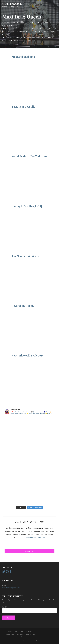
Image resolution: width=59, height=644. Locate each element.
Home (10, 631)
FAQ (20, 637)
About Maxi (10, 634)
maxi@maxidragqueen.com (35, 537)
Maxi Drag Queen (12, 3)
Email (4, 607)
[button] (54, 4)
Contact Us (30, 634)
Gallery (29, 631)
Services (20, 634)
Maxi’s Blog (19, 631)
